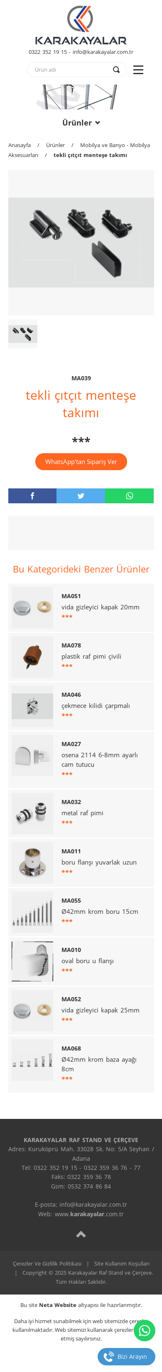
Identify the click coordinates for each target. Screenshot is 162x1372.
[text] (71, 69)
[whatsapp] (129, 495)
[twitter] (80, 495)
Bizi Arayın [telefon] (132, 1356)
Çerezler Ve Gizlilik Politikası (47, 1263)
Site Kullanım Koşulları (122, 1263)
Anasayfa (19, 145)
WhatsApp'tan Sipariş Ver (81, 461)
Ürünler (81, 123)
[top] (81, 1234)
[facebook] (32, 495)
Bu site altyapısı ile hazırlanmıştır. (81, 1305)
